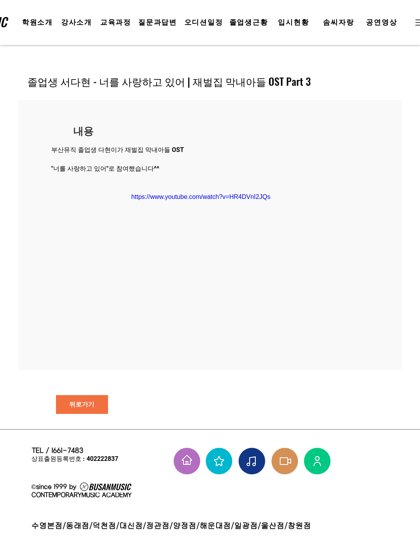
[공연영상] (382, 22)
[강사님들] (317, 461)
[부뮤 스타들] (219, 461)
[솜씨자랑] (339, 22)
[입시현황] (294, 22)
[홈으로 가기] (187, 461)
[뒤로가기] (82, 404)
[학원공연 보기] (284, 461)
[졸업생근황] (249, 22)
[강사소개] (77, 22)
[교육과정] (116, 22)
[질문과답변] (158, 22)
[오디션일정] (204, 22)
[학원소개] (38, 22)
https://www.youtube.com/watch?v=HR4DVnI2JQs (200, 196)
